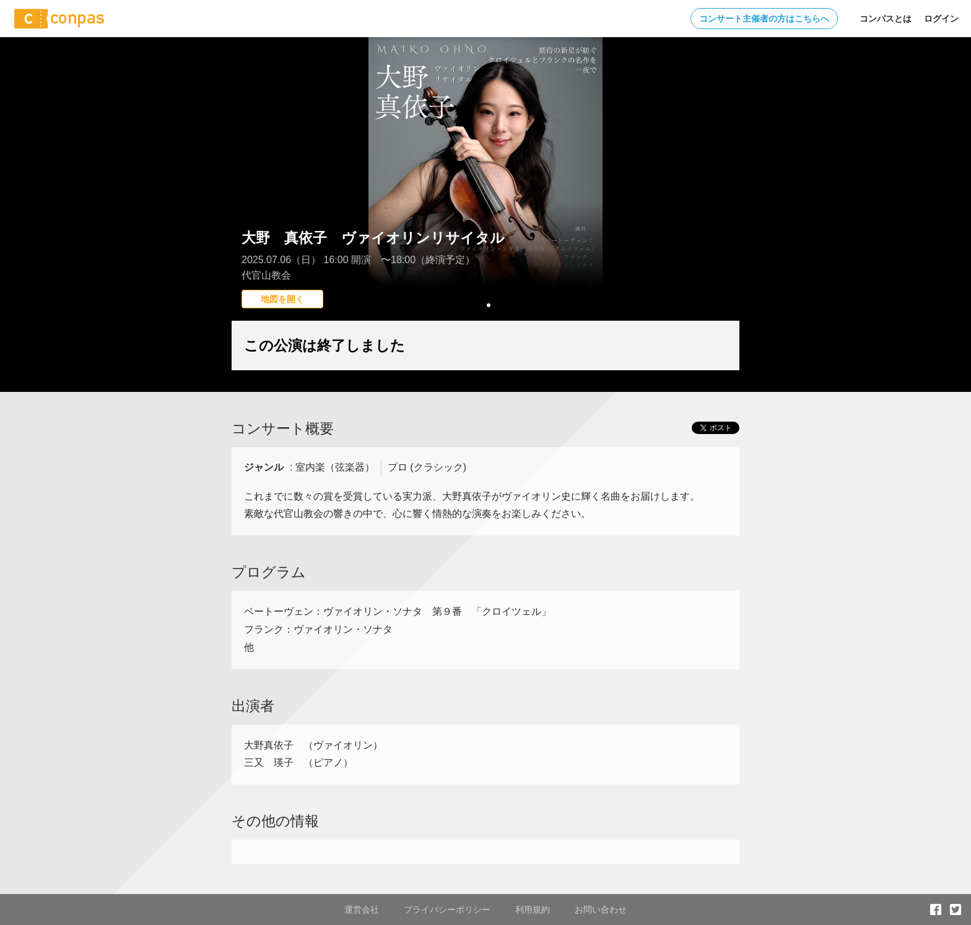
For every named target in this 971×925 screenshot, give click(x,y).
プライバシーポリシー (447, 909)
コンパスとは (886, 19)
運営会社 (361, 909)
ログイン (941, 19)
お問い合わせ (601, 909)
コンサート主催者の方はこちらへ (764, 19)
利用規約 (532, 909)
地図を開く (282, 299)
